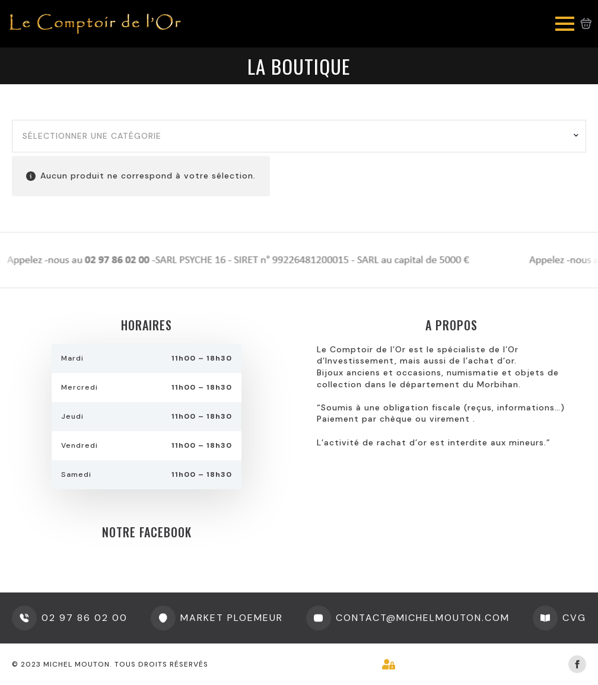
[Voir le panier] (586, 24)
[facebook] (577, 664)
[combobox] (299, 136)
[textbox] (295, 136)
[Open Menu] (564, 23)
